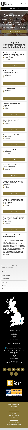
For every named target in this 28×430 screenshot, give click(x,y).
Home (2, 265)
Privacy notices (14, 406)
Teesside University (6, 4)
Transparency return (14, 419)
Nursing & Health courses (6, 267)
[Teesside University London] (21, 321)
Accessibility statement (14, 422)
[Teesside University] (17, 311)
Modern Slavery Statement (14, 415)
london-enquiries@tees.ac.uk (14, 362)
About (3, 289)
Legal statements (14, 408)
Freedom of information (14, 411)
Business (4, 282)
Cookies (14, 413)
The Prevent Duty (14, 417)
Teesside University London (14, 348)
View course (14, 65)
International (5, 278)
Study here (4, 271)
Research (4, 285)
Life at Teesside (5, 275)
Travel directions (14, 339)
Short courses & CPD (13, 8)
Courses (17, 265)
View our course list (14, 31)
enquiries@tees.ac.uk (14, 343)
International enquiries (14, 345)
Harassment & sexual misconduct (14, 424)
